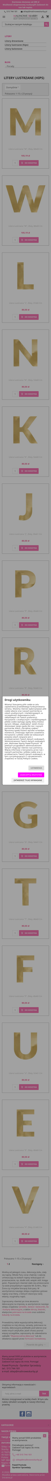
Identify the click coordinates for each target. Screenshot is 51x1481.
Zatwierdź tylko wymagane (28, 780)
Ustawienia (36, 768)
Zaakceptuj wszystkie (31, 775)
